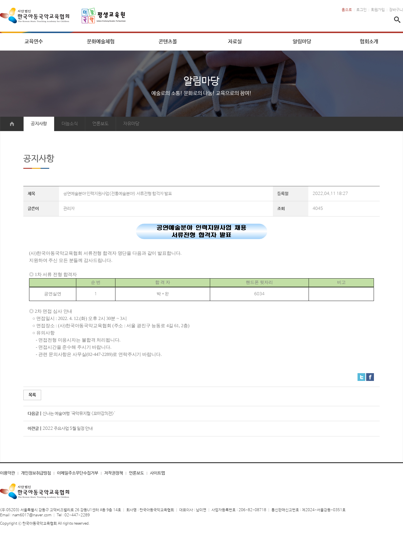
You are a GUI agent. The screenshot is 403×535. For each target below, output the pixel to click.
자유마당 (131, 123)
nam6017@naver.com (32, 515)
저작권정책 (113, 473)
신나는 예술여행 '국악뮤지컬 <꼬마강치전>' (79, 413)
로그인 (361, 10)
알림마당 (302, 42)
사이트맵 (157, 473)
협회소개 (369, 42)
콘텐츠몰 (168, 42)
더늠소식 (70, 123)
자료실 (235, 42)
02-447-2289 (77, 515)
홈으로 (347, 10)
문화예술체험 (101, 42)
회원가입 (378, 10)
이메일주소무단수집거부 (77, 473)
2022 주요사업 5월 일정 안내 (68, 428)
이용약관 (7, 473)
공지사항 (39, 123)
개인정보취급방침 (36, 473)
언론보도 (100, 123)
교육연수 (33, 42)
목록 (32, 394)
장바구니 (396, 10)
